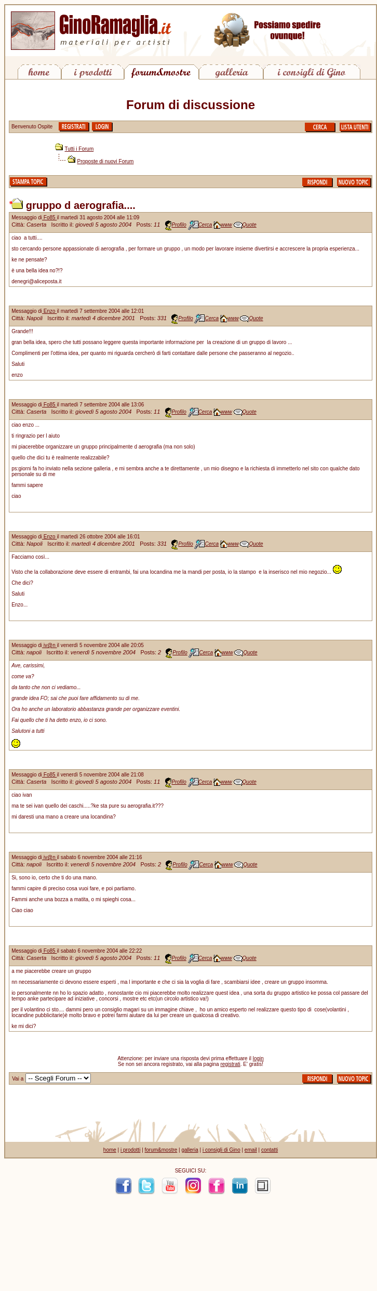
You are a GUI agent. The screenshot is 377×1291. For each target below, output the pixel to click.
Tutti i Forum (79, 149)
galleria (189, 1150)
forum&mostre (161, 1150)
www (226, 225)
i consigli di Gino (221, 1150)
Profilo (179, 225)
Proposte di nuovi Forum (105, 161)
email (251, 1150)
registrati (230, 1064)
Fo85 (49, 217)
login (258, 1058)
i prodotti (130, 1150)
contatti (269, 1150)
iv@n (49, 645)
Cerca (205, 225)
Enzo (49, 311)
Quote (250, 225)
